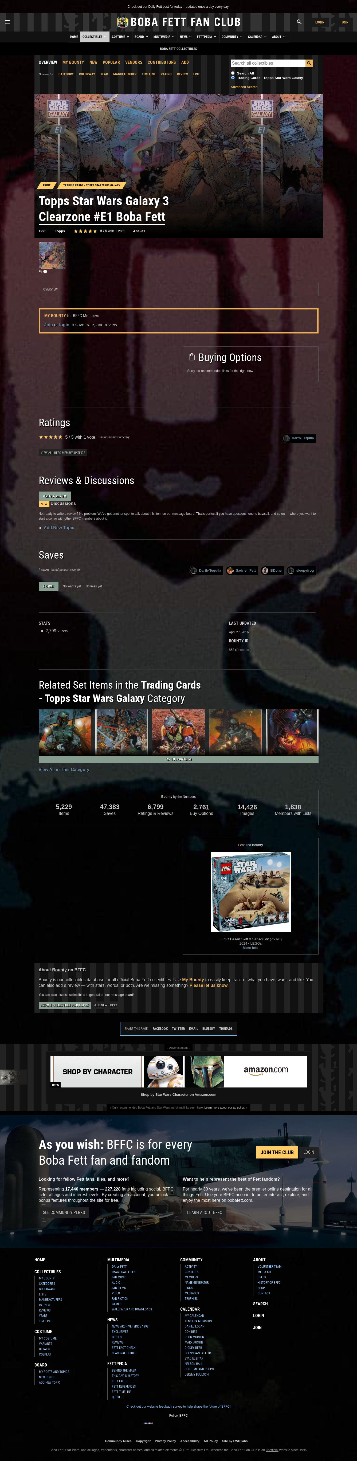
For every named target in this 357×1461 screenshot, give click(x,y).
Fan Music (119, 1277)
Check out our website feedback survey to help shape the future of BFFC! (178, 1406)
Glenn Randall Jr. (198, 1353)
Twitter (178, 1029)
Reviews (44, 1310)
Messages (192, 1293)
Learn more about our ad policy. (225, 1107)
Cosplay (45, 1354)
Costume (121, 36)
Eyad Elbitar (194, 1358)
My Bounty (73, 62)
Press (262, 1277)
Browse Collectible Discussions (65, 1005)
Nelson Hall (194, 1364)
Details (44, 1349)
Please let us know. (209, 985)
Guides (116, 1337)
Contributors (162, 62)
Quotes (117, 1397)
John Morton (194, 1337)
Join (345, 22)
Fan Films (119, 1288)
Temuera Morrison (198, 1321)
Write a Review (55, 496)
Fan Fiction (120, 1299)
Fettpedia (207, 36)
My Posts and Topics (54, 1372)
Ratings (44, 1305)
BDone (272, 570)
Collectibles (95, 36)
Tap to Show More (178, 759)
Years (43, 1316)
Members (191, 1277)
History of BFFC (269, 1283)
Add (185, 62)
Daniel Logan (194, 1326)
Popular (111, 62)
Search (260, 1303)
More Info (250, 948)
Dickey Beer (193, 1348)
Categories (47, 1284)
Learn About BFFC (204, 1212)
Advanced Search (244, 87)
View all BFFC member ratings (63, 453)
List (196, 74)
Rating (166, 74)
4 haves (48, 586)
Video (116, 1293)
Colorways (47, 1289)
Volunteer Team (269, 1266)
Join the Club (277, 1152)
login (64, 325)
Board (142, 36)
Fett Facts (119, 1381)
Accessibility (189, 1441)
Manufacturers (50, 1300)
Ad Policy (211, 1441)
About (279, 36)
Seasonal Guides (124, 1353)
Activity (191, 1266)
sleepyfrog (301, 570)
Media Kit (264, 1272)
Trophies (191, 1299)
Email (193, 1029)
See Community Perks (64, 1212)
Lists (42, 1294)
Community (233, 36)
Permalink (243, 650)
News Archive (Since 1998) (131, 1326)
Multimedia (164, 36)
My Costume (48, 1338)
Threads (226, 1029)
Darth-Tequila (298, 438)
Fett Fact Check (124, 1348)
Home (74, 37)
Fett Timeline (121, 1392)
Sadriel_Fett (241, 570)
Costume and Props (199, 1369)
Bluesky (208, 1029)
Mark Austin (194, 1342)
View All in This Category (64, 769)
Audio (116, 1283)
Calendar (258, 36)
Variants (45, 1344)
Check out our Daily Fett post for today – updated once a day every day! (178, 7)
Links (189, 1288)
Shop (261, 1288)
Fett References (124, 1386)
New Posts (46, 1377)
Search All (245, 73)
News (186, 36)
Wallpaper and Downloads (132, 1309)
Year (104, 74)
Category (66, 74)
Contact (264, 1293)
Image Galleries (123, 1272)
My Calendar (194, 1316)
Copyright (143, 1441)
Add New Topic (59, 527)
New (93, 62)
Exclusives (120, 1332)
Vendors (133, 62)
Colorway (87, 74)
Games (116, 1304)
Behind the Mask (124, 1370)
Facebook (160, 1029)
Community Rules (118, 1441)
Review (182, 74)
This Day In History (125, 1376)
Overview (48, 62)
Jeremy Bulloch (197, 1374)
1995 (42, 231)
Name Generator (197, 1283)
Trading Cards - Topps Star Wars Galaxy (270, 78)
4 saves (139, 231)
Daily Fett (119, 1266)
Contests (191, 1272)
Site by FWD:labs (235, 1441)
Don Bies (191, 1332)
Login (319, 22)
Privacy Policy (165, 1441)
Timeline (148, 74)
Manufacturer (124, 74)
